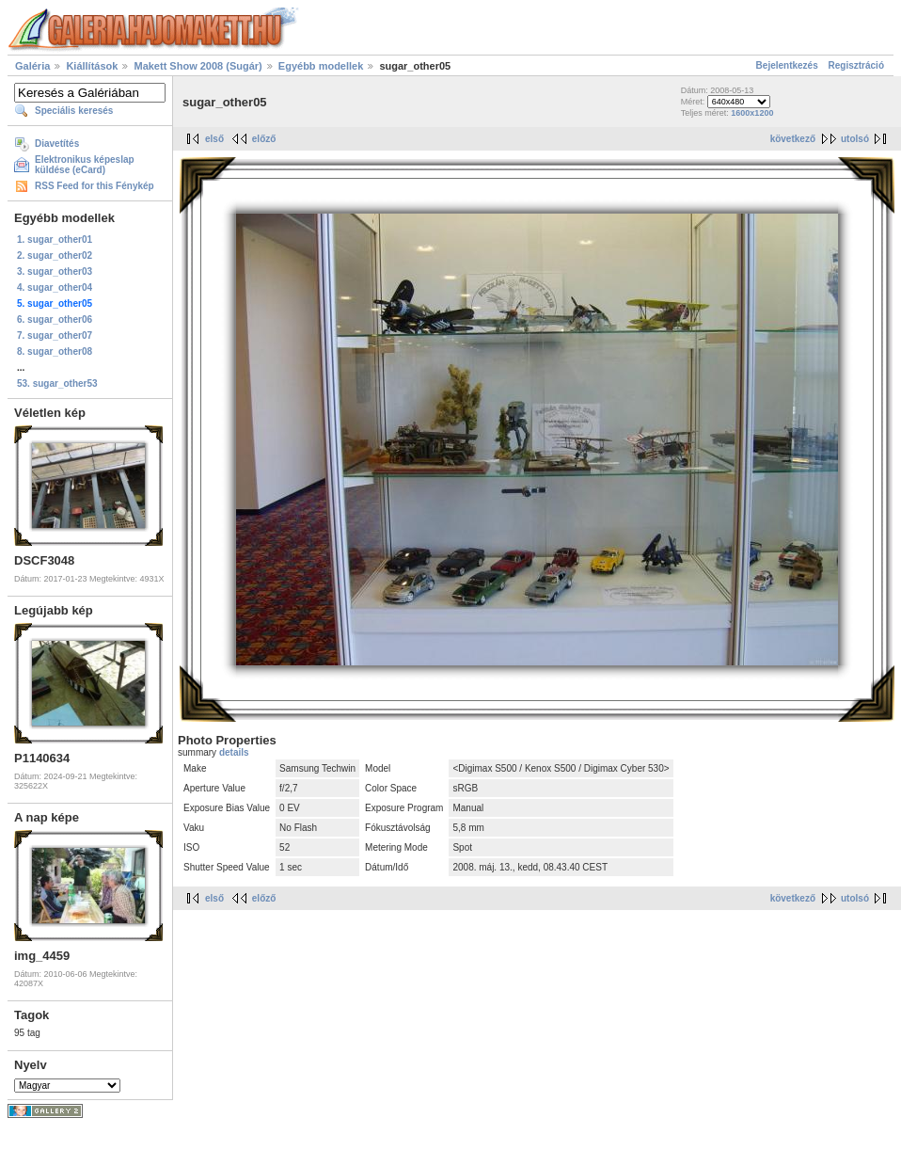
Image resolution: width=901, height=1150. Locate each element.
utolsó (855, 139)
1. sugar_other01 (54, 239)
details (234, 752)
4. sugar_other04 (54, 287)
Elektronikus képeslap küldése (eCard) (84, 164)
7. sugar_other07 (54, 335)
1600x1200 (752, 113)
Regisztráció (856, 65)
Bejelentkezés (787, 65)
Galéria (32, 66)
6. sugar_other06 (54, 319)
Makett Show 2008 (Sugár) (197, 66)
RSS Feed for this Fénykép (94, 186)
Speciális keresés (74, 110)
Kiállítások (92, 66)
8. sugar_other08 (54, 351)
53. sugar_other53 (57, 383)
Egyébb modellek (320, 66)
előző (264, 139)
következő (792, 139)
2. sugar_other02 (54, 255)
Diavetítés (57, 143)
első (214, 139)
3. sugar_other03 (54, 271)
